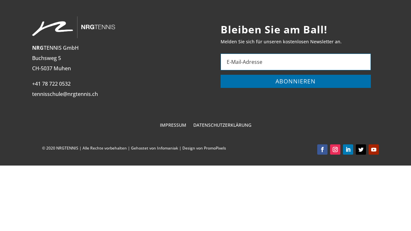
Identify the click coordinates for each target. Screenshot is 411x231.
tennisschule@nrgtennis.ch (65, 94)
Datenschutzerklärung (222, 125)
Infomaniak (167, 148)
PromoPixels (215, 148)
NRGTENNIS (67, 148)
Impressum (173, 125)
